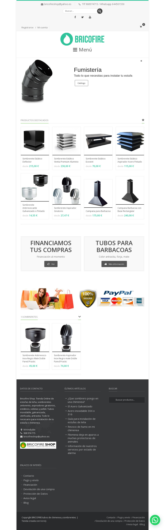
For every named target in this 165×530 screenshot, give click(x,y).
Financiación (30, 484)
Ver (46, 264)
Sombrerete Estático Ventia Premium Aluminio (66, 160)
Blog (26, 502)
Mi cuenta (42, 27)
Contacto (28, 475)
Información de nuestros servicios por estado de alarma (82, 449)
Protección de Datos (35, 493)
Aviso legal (29, 498)
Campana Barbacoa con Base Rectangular (129, 210)
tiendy (43, 520)
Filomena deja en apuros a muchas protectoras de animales (83, 438)
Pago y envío (31, 480)
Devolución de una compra (38, 489)
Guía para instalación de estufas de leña (82, 420)
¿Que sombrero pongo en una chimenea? (83, 400)
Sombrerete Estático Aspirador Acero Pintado (130, 160)
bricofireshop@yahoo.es (57, 4)
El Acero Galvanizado (80, 406)
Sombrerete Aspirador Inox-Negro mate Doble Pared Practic (65, 358)
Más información (119, 264)
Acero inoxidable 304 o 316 (81, 412)
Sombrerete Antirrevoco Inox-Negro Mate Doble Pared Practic (34, 358)
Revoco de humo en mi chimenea (81, 428)
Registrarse (27, 27)
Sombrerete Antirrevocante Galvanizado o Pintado (34, 208)
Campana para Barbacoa (98, 211)
